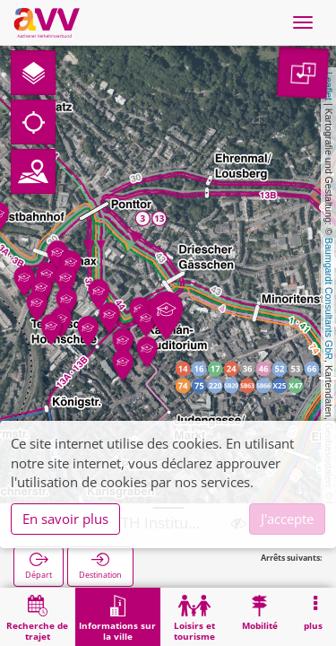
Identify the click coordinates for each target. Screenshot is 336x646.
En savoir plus (65, 519)
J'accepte (287, 519)
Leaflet (328, 86)
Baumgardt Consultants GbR (328, 299)
